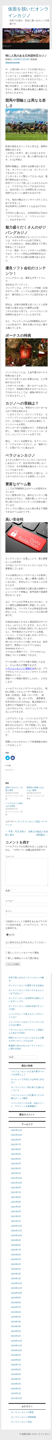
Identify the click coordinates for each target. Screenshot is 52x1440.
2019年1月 (16, 1336)
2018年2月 (16, 1388)
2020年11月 (16, 1230)
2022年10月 (16, 1135)
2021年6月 (16, 1197)
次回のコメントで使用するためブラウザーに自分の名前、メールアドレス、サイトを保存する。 (26, 924)
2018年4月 (16, 1379)
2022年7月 (16, 1144)
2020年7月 (16, 1250)
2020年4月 (16, 1264)
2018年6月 (16, 1369)
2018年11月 (16, 1345)
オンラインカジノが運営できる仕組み (26, 985)
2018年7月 (16, 1364)
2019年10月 (16, 1293)
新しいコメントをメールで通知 (23, 952)
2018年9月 (16, 1355)
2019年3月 (16, 1326)
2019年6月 (16, 1312)
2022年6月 (16, 1149)
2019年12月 (16, 1283)
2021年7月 (16, 1192)
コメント (9, 856)
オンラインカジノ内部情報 (23, 1417)
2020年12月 (16, 1226)
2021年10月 (16, 1182)
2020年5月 (16, 1259)
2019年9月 (16, 1297)
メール (9, 901)
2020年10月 (16, 1235)
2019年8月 (16, 1302)
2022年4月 (16, 1159)
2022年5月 (16, 1154)
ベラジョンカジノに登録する (19, 668)
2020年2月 (16, 1274)
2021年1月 (16, 1221)
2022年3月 (16, 1163)
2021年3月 (16, 1211)
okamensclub (12, 62)
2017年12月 (16, 1398)
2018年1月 (16, 1393)
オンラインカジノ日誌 (29, 821)
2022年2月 (16, 1168)
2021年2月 (16, 1216)
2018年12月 (16, 1341)
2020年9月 (16, 1240)
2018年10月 (16, 1350)
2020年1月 (16, 1278)
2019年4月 (16, 1321)
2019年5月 (16, 1317)
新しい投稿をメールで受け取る (23, 958)
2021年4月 (16, 1207)
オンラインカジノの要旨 (22, 1412)
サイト (8, 911)
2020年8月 (16, 1245)
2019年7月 (16, 1307)
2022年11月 (16, 1130)
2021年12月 (16, 1178)
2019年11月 (16, 1288)
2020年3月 (16, 1269)
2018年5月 (16, 1374)
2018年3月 (16, 1384)
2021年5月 (16, 1202)
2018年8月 (16, 1360)
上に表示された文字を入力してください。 (26, 942)
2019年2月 (16, 1331)
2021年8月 (16, 1187)
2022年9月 (16, 1139)
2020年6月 (16, 1254)
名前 (8, 890)
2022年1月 (16, 1173)
